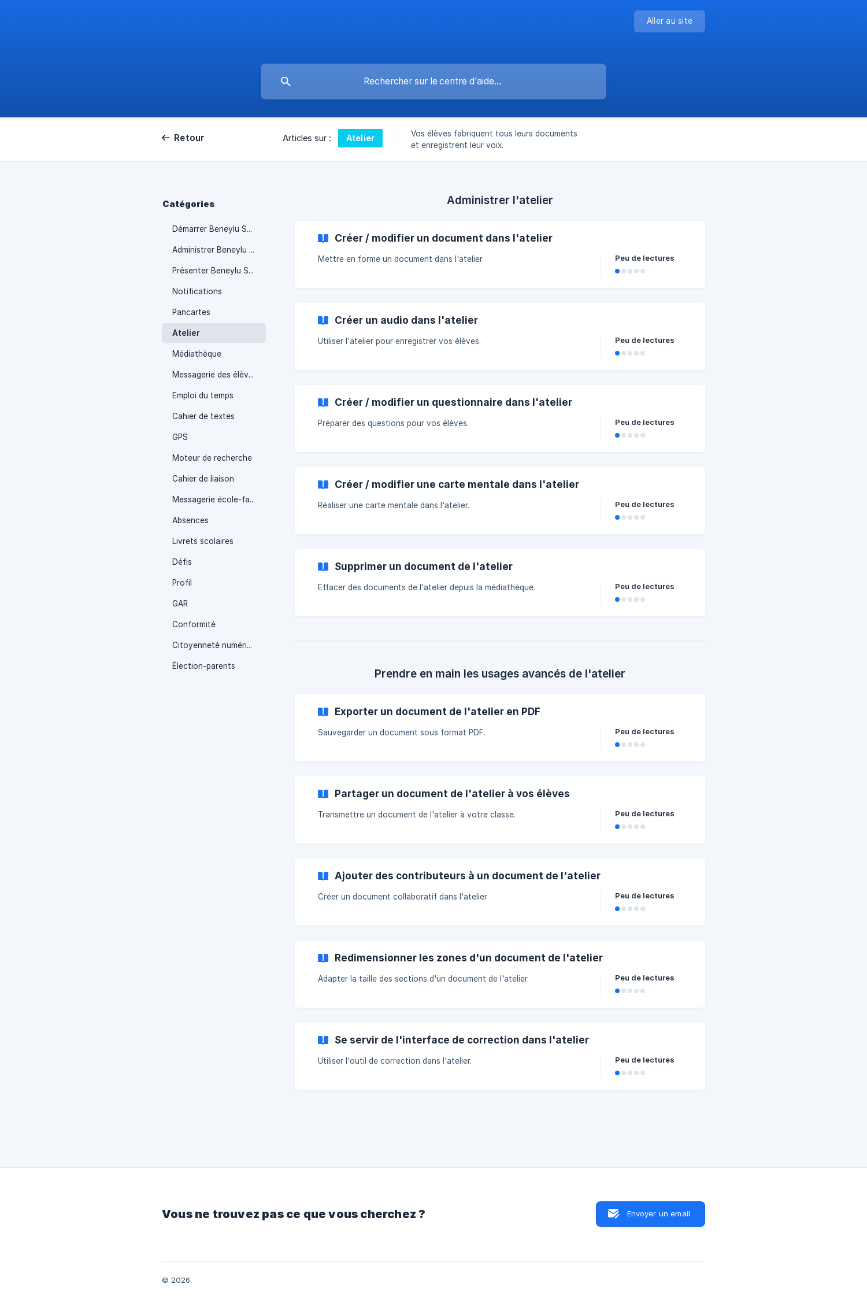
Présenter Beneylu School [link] (219, 270)
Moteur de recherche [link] (212, 457)
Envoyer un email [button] (658, 1213)
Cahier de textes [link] (203, 416)
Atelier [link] (186, 333)
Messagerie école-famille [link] (219, 499)
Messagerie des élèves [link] (214, 374)
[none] (669, 21)
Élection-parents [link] (203, 666)
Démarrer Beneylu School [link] (219, 229)
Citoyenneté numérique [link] (216, 645)
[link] (500, 254)
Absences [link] (190, 520)
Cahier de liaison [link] (203, 478)
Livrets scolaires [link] (203, 541)
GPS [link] (180, 437)
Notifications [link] (197, 291)
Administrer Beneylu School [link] (219, 249)
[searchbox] (433, 81)
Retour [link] (189, 137)
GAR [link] (180, 603)
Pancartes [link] (191, 312)
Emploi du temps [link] (203, 395)
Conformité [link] (194, 624)
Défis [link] (182, 562)
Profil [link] (182, 582)
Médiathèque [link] (196, 353)
